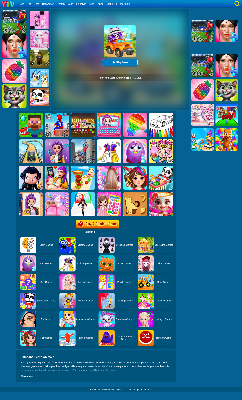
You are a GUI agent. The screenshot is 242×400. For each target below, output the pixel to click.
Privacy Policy (108, 389)
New (21, 4)
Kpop (100, 4)
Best (36, 4)
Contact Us (130, 389)
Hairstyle (81, 4)
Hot (29, 4)
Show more (27, 376)
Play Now (120, 62)
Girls (70, 4)
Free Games (95, 389)
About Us (120, 389)
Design (61, 4)
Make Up (112, 4)
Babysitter (48, 4)
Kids (91, 4)
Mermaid (125, 4)
